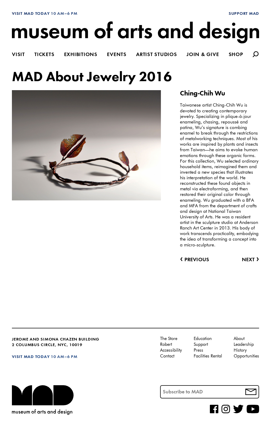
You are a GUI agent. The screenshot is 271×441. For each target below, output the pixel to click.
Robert (166, 345)
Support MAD (244, 14)
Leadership (244, 345)
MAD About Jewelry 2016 (92, 77)
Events (117, 54)
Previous (194, 260)
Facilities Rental (208, 356)
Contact (167, 356)
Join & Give (203, 54)
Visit (18, 54)
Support (201, 345)
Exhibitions (80, 54)
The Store (168, 339)
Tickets (44, 54)
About (239, 339)
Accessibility (171, 350)
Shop (236, 54)
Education (203, 339)
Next (250, 260)
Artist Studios (156, 54)
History (240, 350)
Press (198, 350)
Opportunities (246, 356)
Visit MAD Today (30, 14)
